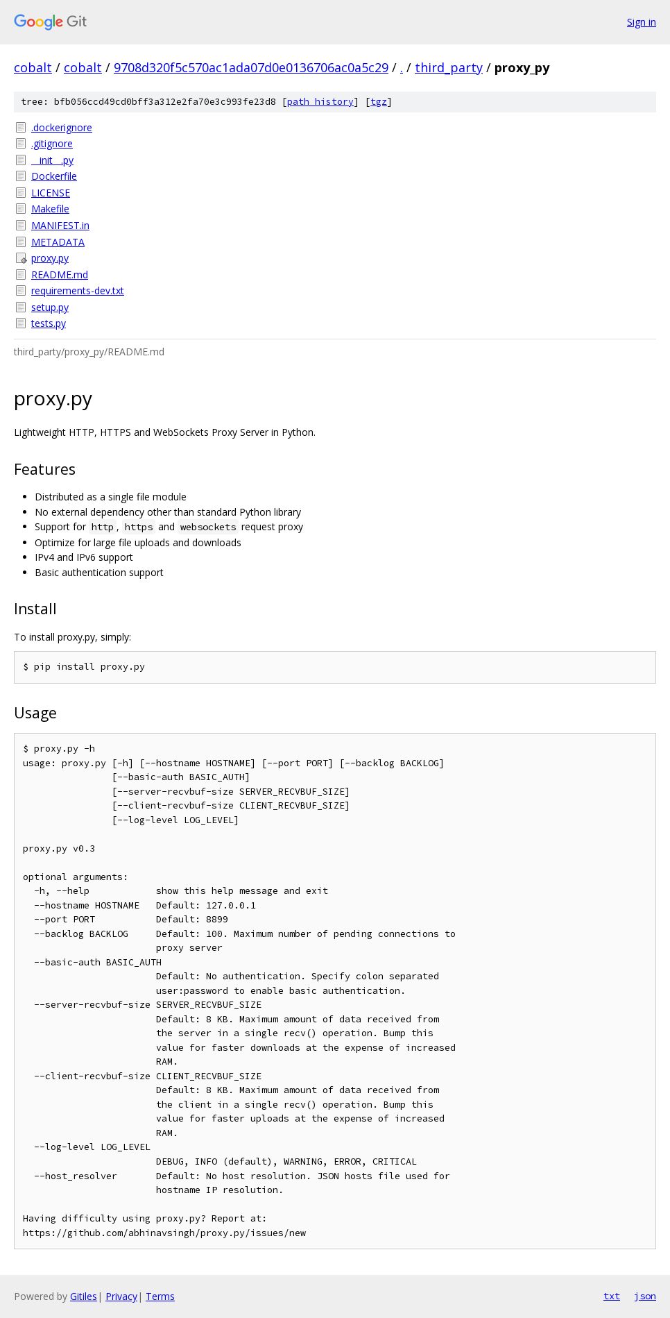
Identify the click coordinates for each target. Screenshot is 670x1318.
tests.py (48, 323)
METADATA (58, 241)
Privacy (121, 1296)
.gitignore (52, 143)
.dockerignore (61, 127)
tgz (378, 102)
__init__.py (52, 160)
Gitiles (83, 1296)
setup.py (50, 307)
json (645, 1296)
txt (611, 1296)
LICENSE (50, 192)
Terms (160, 1296)
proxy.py (50, 257)
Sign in (641, 21)
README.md (59, 274)
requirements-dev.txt (77, 290)
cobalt (33, 67)
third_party (449, 67)
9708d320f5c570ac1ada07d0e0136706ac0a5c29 (251, 67)
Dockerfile (54, 176)
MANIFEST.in (60, 225)
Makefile (50, 208)
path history (320, 102)
